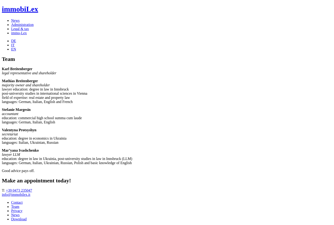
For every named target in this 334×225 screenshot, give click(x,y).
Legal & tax (20, 29)
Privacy (16, 211)
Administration (22, 25)
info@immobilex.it (16, 195)
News (15, 20)
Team (15, 207)
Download (19, 219)
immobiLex (20, 9)
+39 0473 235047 (19, 190)
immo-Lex (19, 33)
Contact (17, 202)
